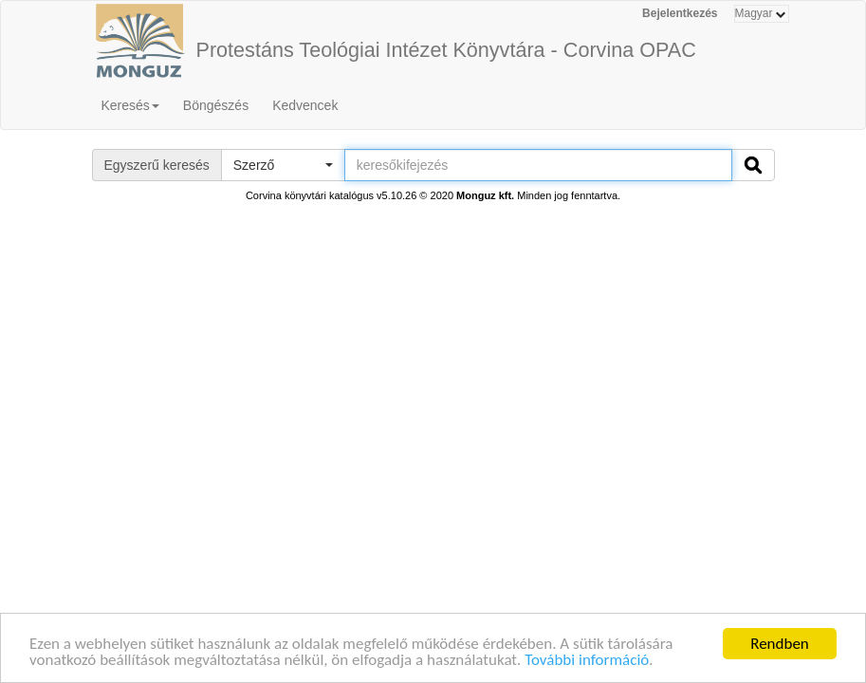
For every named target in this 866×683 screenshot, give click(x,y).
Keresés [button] (130, 105)
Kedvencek (305, 105)
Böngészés (216, 105)
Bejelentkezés (679, 13)
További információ (587, 661)
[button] (282, 165)
